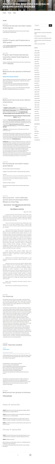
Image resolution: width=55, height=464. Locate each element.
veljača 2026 (36, 50)
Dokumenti (36, 133)
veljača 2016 (36, 104)
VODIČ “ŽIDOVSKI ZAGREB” (12, 345)
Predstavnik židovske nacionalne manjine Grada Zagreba (26, 5)
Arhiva (35, 126)
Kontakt (4, 12)
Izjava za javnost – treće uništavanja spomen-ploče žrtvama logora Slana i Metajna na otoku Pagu (16, 200)
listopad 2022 (37, 80)
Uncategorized (37, 139)
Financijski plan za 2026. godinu (40, 36)
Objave (14, 12)
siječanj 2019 (36, 98)
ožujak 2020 (36, 94)
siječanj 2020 (37, 96)
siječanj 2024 (36, 65)
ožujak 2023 (36, 72)
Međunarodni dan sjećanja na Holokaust (17, 392)
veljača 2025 (36, 57)
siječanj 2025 (36, 59)
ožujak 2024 (36, 63)
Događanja (36, 131)
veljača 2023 (36, 74)
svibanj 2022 (36, 85)
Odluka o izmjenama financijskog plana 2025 (42, 38)
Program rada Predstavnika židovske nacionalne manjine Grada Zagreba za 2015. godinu (16, 57)
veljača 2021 (36, 91)
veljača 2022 (36, 87)
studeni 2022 (36, 78)
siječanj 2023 (36, 76)
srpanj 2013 (36, 113)
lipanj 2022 (36, 83)
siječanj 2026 (36, 52)
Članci (35, 129)
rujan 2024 (36, 61)
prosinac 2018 (37, 100)
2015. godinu (10, 63)
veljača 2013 (36, 115)
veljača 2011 (36, 117)
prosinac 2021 (37, 89)
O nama (9, 12)
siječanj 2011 (36, 119)
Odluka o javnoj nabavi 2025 (39, 43)
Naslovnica (36, 137)
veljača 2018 (36, 102)
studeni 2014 (36, 109)
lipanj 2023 (36, 70)
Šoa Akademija (8, 296)
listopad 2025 (37, 54)
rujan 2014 (36, 111)
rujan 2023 (36, 67)
